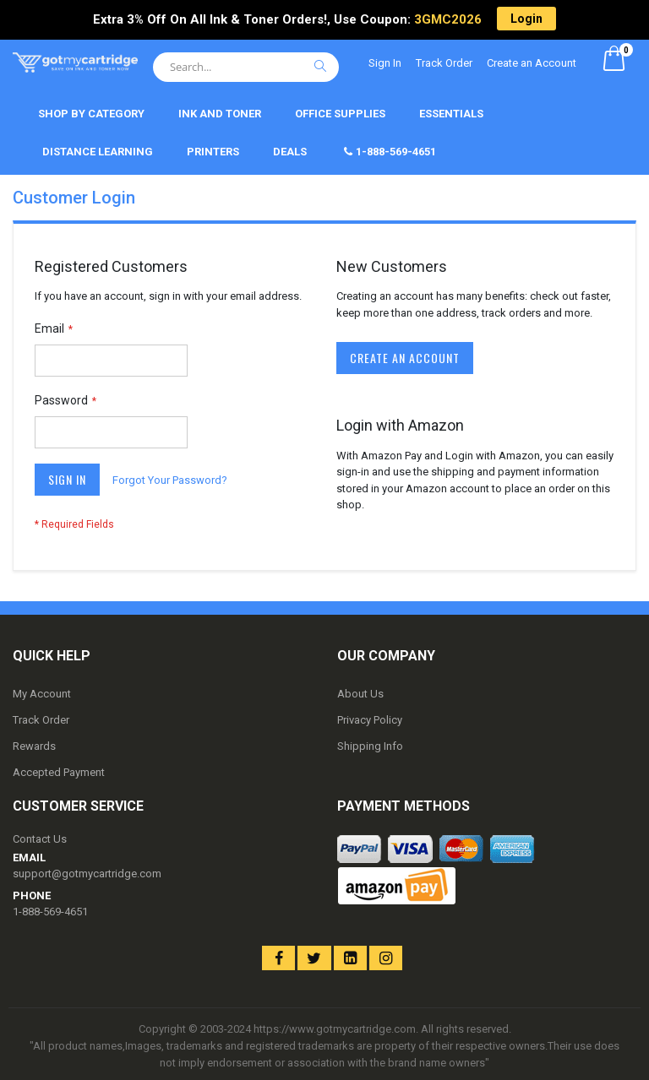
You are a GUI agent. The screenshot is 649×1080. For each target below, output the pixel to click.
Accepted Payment (59, 772)
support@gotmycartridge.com (87, 873)
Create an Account (531, 63)
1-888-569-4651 (50, 911)
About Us (360, 693)
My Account (42, 693)
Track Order (444, 63)
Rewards (34, 746)
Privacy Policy (369, 720)
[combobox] (246, 67)
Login (526, 18)
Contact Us (40, 839)
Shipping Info (370, 746)
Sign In (384, 63)
